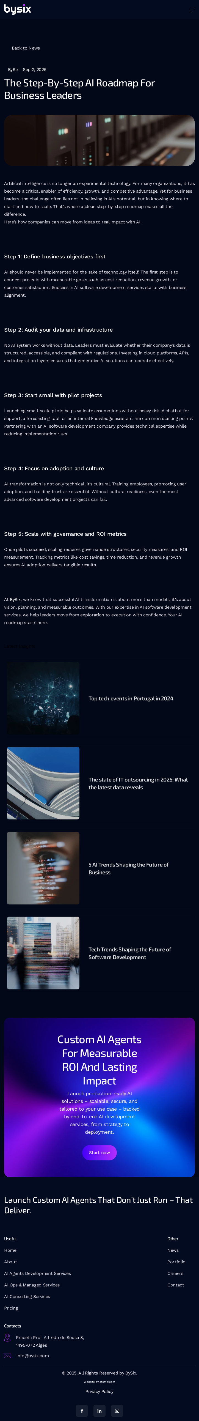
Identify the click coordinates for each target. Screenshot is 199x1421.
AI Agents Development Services (37, 1273)
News (173, 1250)
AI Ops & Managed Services (32, 1285)
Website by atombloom (99, 1381)
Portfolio (176, 1261)
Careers (175, 1273)
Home (10, 1250)
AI (7, 1296)
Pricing (11, 1308)
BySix (15, 599)
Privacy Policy (99, 1391)
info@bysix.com (32, 1355)
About (10, 1261)
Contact (175, 1285)
